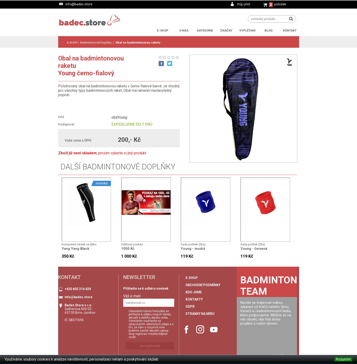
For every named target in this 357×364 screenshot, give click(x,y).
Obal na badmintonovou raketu (137, 42)
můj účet (243, 4)
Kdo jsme (194, 292)
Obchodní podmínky (203, 285)
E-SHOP (72, 42)
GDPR (190, 306)
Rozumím (343, 359)
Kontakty (194, 299)
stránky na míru (200, 314)
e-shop (192, 278)
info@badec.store (79, 4)
